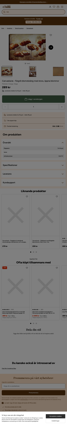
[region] (33, 419)
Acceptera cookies (55, 416)
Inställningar (55, 421)
